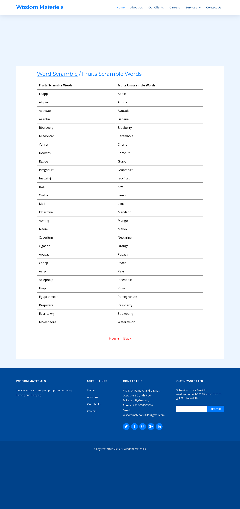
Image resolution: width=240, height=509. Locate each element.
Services (191, 7)
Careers (175, 7)
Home (120, 7)
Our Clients (156, 7)
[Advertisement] (120, 40)
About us (92, 397)
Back (127, 338)
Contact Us (213, 7)
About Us (136, 7)
